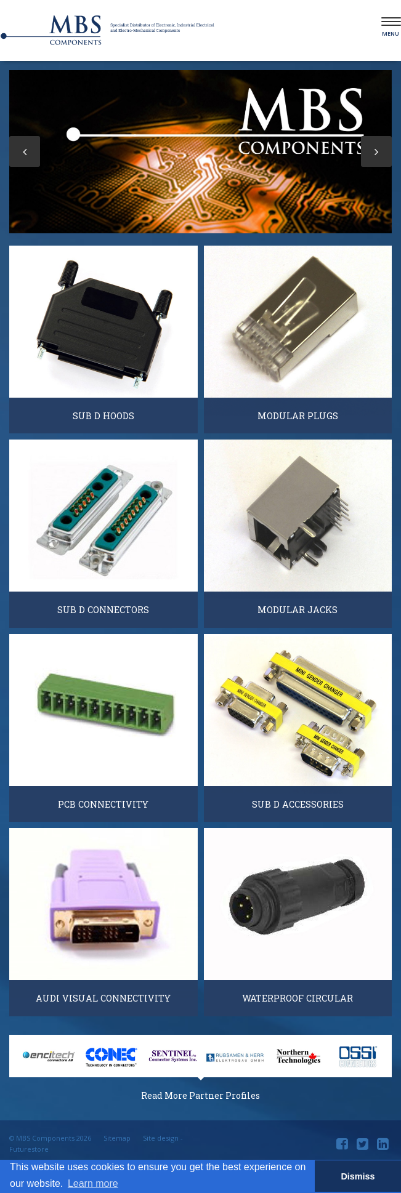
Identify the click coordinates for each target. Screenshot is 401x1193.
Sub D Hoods (103, 416)
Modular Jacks (297, 610)
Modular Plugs (297, 416)
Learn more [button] (93, 1183)
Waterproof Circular (297, 998)
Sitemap (117, 1138)
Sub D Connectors (103, 610)
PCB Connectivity (103, 804)
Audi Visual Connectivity (103, 998)
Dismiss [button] (358, 1176)
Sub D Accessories (298, 804)
